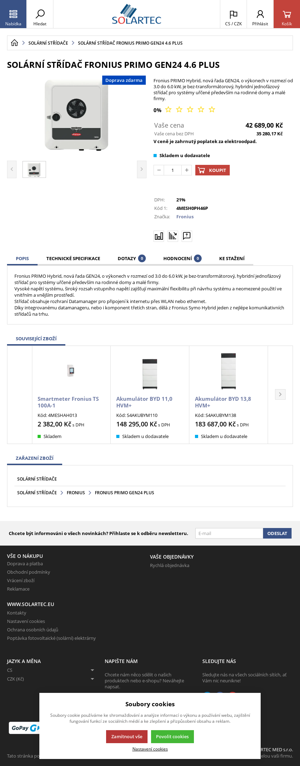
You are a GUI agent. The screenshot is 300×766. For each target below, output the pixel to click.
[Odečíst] (159, 170)
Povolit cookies (172, 736)
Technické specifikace (73, 258)
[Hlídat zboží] (173, 236)
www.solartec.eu (30, 604)
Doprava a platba (25, 563)
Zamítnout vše (126, 736)
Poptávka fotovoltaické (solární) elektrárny (51, 638)
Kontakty (16, 613)
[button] (280, 395)
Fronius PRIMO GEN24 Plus (124, 493)
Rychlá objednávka (169, 565)
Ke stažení (231, 258)
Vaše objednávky (172, 556)
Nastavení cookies (26, 621)
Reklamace (18, 589)
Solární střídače (37, 479)
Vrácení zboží (20, 580)
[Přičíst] (186, 170)
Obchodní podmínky (28, 572)
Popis (22, 258)
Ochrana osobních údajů (32, 629)
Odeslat (277, 533)
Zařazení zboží (34, 458)
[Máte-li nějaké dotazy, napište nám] (187, 236)
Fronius (185, 216)
